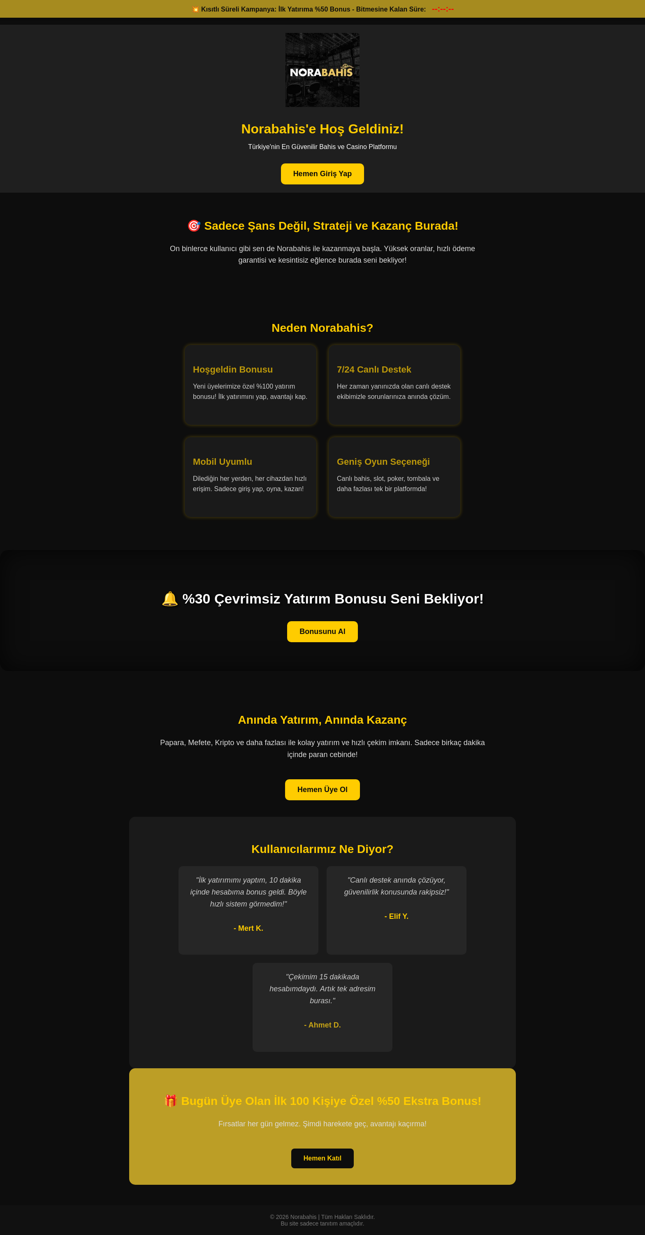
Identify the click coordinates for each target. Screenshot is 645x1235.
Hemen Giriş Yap (322, 174)
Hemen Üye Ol (322, 789)
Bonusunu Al (322, 631)
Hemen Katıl (322, 1158)
